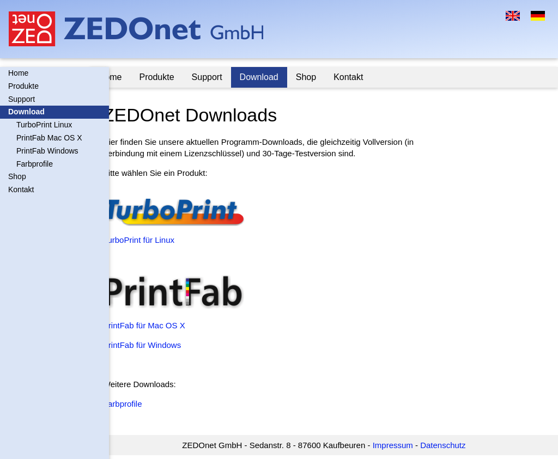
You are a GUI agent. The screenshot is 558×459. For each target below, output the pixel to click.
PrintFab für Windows (161, 345)
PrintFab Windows (47, 150)
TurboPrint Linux (44, 124)
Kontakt (21, 189)
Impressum (402, 445)
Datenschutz (452, 445)
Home (18, 73)
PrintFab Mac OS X (49, 137)
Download (26, 111)
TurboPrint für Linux (157, 239)
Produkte (23, 86)
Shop (17, 176)
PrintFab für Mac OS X (163, 325)
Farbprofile (34, 164)
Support (21, 99)
